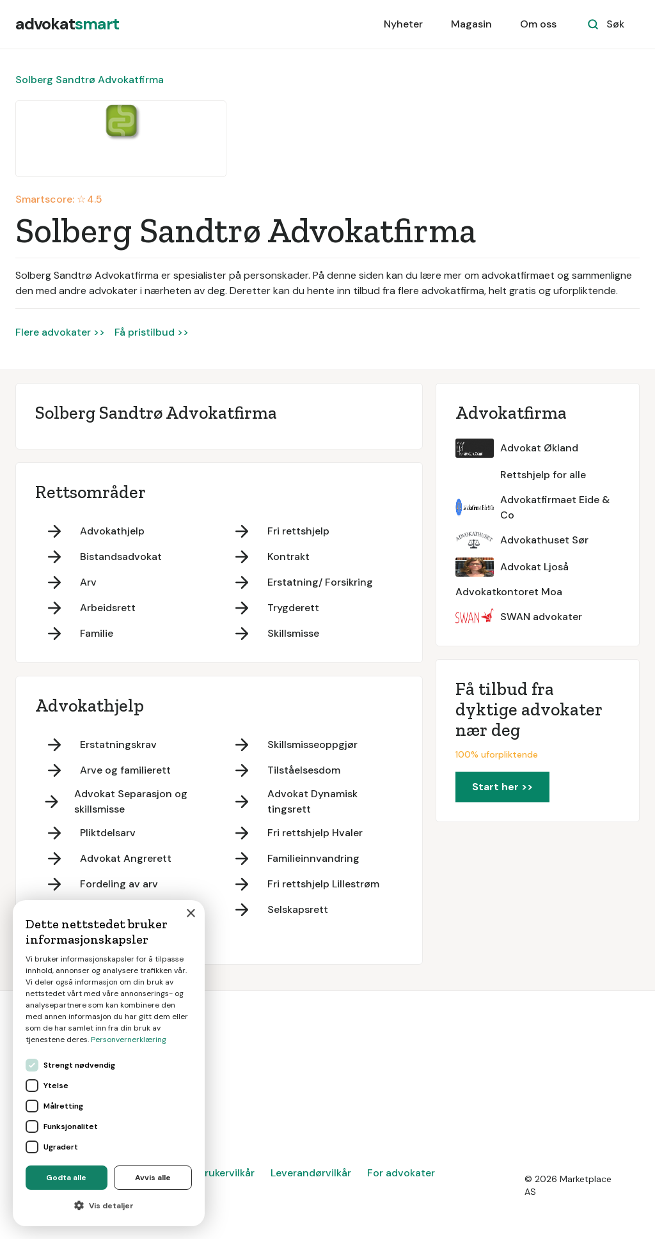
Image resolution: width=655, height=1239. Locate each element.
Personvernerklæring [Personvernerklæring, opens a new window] (128, 1039)
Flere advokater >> (60, 332)
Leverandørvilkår (311, 1173)
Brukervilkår (226, 1173)
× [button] (190, 914)
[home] (67, 24)
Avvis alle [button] (153, 1178)
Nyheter (403, 24)
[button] (109, 1205)
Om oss (538, 24)
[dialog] (109, 1063)
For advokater (401, 1173)
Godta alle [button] (66, 1178)
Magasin (471, 24)
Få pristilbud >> (151, 332)
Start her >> (502, 786)
